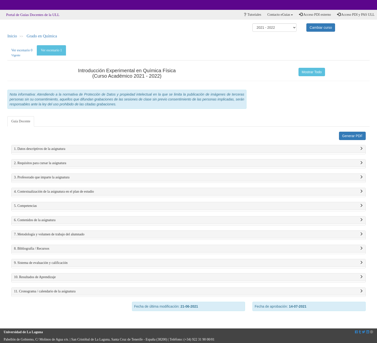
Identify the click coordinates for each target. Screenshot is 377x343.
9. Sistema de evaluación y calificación (188, 262)
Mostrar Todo (312, 72)
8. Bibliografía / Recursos (188, 248)
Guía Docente (20, 121)
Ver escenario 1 (51, 50)
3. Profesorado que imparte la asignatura (188, 177)
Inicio (12, 36)
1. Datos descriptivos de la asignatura (188, 148)
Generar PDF (352, 136)
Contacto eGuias (280, 14)
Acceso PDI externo (315, 14)
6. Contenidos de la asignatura (188, 220)
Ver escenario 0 (21, 52)
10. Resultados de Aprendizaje (188, 277)
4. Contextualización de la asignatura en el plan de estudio (188, 191)
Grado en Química (42, 36)
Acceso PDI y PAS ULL (356, 14)
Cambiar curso (321, 27)
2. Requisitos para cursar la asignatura (188, 163)
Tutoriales (252, 14)
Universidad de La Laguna (17, 5)
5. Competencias (188, 205)
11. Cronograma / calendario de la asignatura (188, 291)
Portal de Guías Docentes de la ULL (32, 15)
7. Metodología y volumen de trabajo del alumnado (188, 234)
